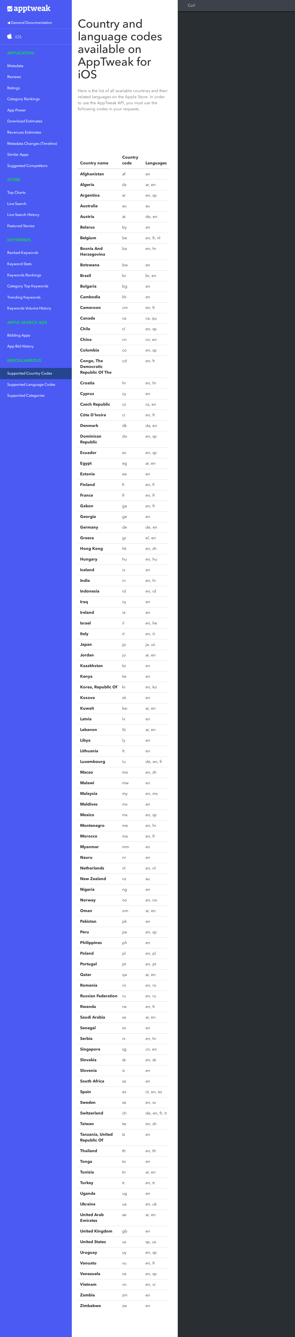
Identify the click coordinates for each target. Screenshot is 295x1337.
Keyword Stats (19, 264)
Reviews (14, 77)
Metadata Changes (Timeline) (32, 143)
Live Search (17, 204)
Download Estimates (24, 121)
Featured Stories (21, 226)
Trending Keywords (24, 297)
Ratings (13, 88)
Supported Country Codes (29, 373)
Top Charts (16, 192)
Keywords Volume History (29, 308)
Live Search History (23, 214)
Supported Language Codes (31, 384)
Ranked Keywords (22, 252)
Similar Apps (18, 154)
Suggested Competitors (27, 166)
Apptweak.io (36, 8)
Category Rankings (23, 99)
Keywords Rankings (24, 275)
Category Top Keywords (27, 286)
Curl (191, 5)
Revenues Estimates (24, 132)
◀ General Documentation (29, 22)
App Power (16, 110)
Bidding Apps (18, 335)
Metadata (15, 66)
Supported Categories (26, 395)
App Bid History (20, 346)
